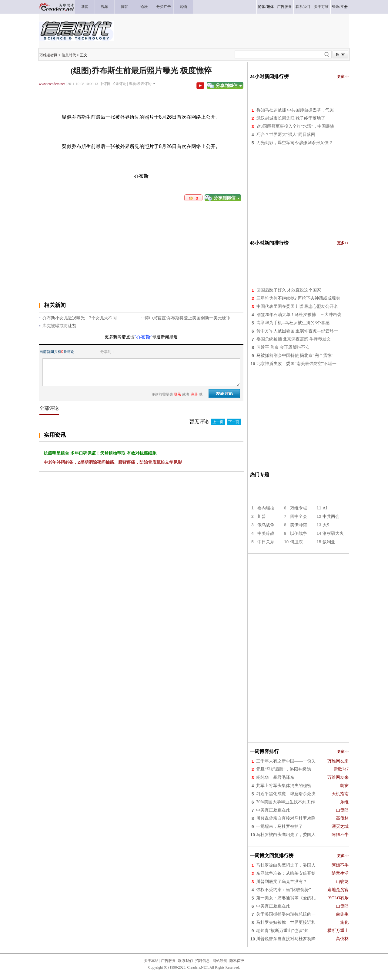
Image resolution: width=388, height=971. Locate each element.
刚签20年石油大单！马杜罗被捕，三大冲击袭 (298, 314)
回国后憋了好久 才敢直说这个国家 (288, 290)
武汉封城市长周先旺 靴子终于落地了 (291, 118)
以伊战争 (298, 533)
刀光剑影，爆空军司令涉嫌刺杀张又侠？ (294, 142)
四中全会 (298, 516)
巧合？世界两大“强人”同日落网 (285, 134)
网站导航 (219, 961)
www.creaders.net (52, 84)
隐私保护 (236, 961)
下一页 (233, 422)
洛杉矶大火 (333, 533)
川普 (261, 516)
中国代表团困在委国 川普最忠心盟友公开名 (297, 306)
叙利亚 (329, 542)
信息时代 (69, 55)
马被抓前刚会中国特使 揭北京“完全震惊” (294, 355)
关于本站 (151, 961)
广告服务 (168, 961)
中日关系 (265, 542)
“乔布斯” (143, 337)
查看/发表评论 (140, 84)
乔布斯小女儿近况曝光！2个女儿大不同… (81, 318)
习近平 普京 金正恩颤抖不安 (282, 347)
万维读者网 (48, 55)
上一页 (217, 422)
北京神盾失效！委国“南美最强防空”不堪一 (296, 363)
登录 (335, 7)
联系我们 (185, 961)
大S (326, 525)
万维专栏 (298, 508)
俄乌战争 (265, 525)
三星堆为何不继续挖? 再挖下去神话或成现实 (298, 298)
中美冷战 (265, 533)
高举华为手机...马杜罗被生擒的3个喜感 (293, 323)
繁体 (270, 7)
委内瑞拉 (265, 508)
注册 (344, 7)
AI (325, 508)
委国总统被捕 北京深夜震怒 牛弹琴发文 (293, 339)
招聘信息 (202, 961)
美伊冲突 (298, 525)
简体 (261, 7)
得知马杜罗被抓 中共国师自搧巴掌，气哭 (295, 110)
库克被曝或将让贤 (59, 326)
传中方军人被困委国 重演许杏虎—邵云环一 (297, 331)
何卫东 (296, 542)
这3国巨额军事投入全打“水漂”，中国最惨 (295, 126)
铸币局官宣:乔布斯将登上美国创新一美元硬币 (188, 318)
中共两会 (331, 516)
